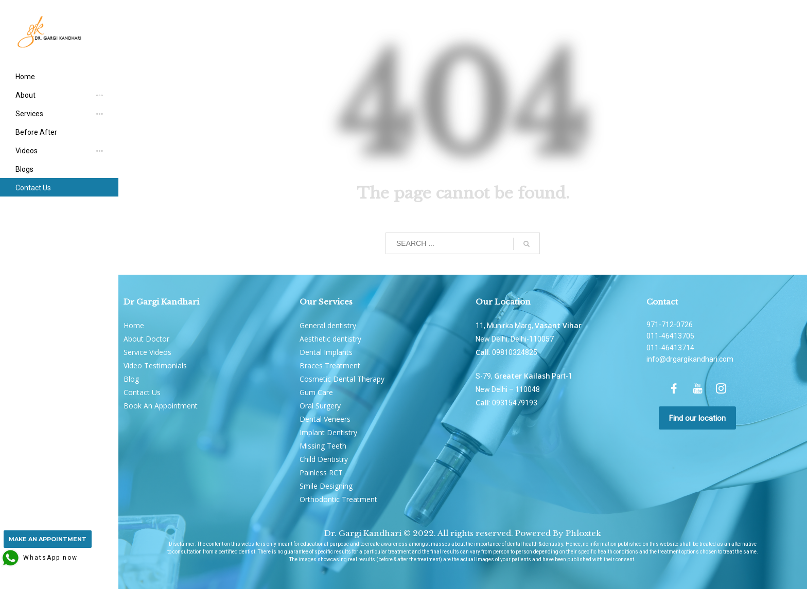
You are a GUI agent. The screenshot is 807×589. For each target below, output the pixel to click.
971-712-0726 (669, 324)
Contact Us (33, 188)
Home (25, 77)
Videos (26, 151)
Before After (36, 132)
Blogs (24, 169)
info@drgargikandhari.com (689, 359)
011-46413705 (670, 336)
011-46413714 (670, 348)
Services (29, 114)
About (25, 95)
